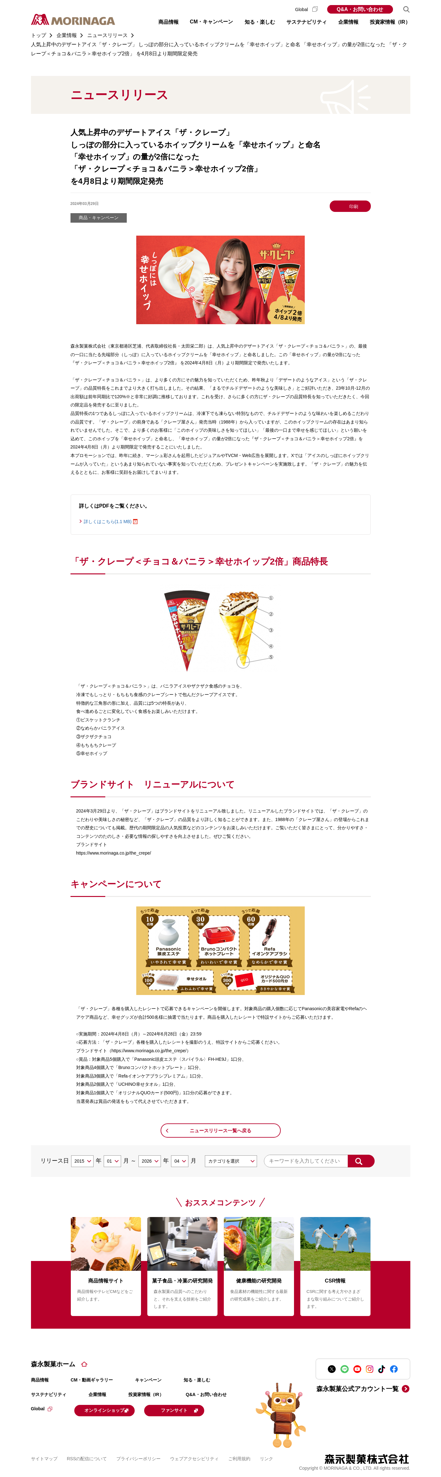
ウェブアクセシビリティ (194, 1457)
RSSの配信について (87, 1457)
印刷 (353, 206)
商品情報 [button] (168, 22)
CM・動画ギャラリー (92, 1379)
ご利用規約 (239, 1457)
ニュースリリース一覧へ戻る (220, 1130)
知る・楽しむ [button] (260, 22)
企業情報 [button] (348, 22)
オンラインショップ (113, 1409)
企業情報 (97, 1394)
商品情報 (40, 1379)
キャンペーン (148, 1379)
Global (306, 9)
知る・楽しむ (197, 1379)
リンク (266, 1457)
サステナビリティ (48, 1394)
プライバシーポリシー (138, 1457)
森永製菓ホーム (53, 1364)
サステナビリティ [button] (306, 22)
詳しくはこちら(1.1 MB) (108, 521)
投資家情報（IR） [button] (390, 22)
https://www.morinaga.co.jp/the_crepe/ (113, 853)
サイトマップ (44, 1457)
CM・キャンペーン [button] (211, 21)
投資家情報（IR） (146, 1394)
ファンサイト (196, 1409)
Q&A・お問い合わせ (360, 9)
